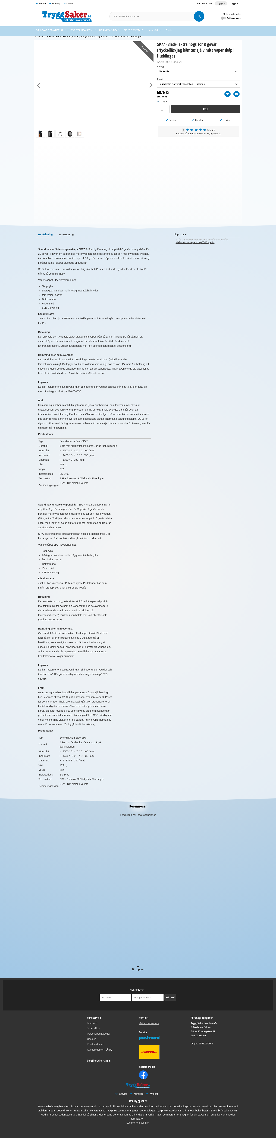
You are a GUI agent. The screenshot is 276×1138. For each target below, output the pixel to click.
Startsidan (40, 36)
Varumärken (154, 30)
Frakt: (160, 79)
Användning (66, 234)
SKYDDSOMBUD (133, 30)
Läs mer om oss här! (137, 1122)
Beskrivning (45, 234)
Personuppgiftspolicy (98, 1033)
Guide (169, 30)
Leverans (92, 1023)
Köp (205, 109)
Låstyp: (161, 66)
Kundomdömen (204, 3)
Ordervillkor (93, 1028)
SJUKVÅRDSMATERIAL (51, 30)
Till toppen (137, 968)
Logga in (221, 3)
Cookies (91, 1039)
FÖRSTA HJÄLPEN (83, 30)
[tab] (45, 234)
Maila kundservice (232, 14)
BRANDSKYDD (109, 30)
